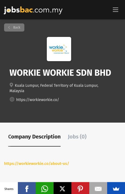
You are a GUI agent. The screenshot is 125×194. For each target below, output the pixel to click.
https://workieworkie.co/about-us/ (36, 163)
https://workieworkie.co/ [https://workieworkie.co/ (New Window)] (37, 100)
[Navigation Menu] (115, 9)
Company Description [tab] (34, 136)
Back (16, 27)
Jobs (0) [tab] (77, 136)
